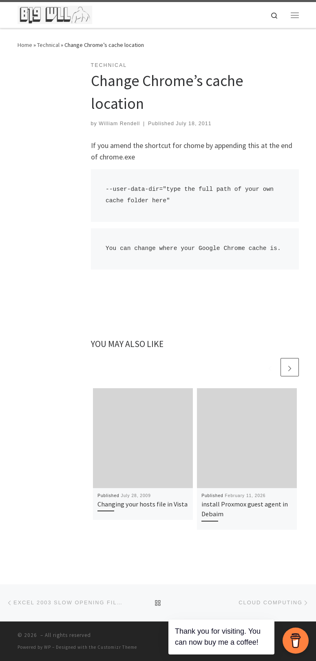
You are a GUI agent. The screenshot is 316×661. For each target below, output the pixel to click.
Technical (48, 45)
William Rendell (119, 123)
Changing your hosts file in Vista (142, 504)
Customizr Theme (117, 647)
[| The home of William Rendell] (55, 14)
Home (25, 45)
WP (47, 647)
